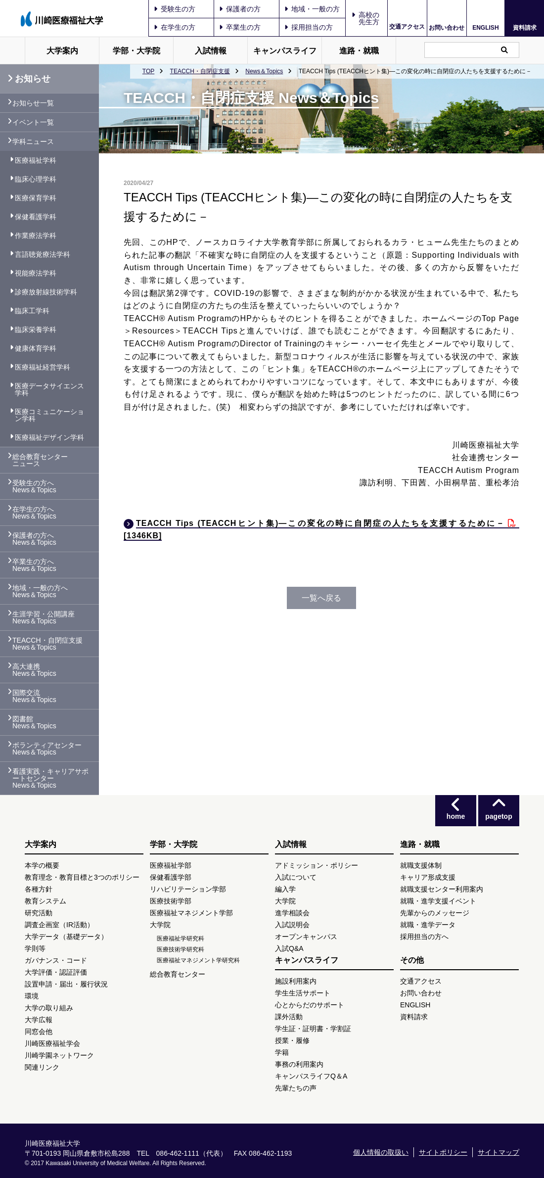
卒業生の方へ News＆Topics (34, 565)
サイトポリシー (443, 1152)
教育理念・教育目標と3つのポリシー (82, 877)
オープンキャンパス (306, 937)
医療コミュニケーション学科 (49, 415)
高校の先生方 (369, 18)
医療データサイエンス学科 (49, 389)
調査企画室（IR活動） (59, 925)
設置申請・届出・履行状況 (66, 984)
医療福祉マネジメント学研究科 (198, 960)
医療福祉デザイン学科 (49, 437)
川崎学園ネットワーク (59, 1055)
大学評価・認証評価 (56, 972)
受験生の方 (174, 9)
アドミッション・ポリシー (316, 865)
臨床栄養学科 (35, 329)
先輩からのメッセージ (434, 913)
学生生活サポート (302, 993)
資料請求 (525, 27)
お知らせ (28, 79)
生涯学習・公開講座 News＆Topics (43, 617)
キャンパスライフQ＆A (311, 1076)
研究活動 (38, 913)
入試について (296, 877)
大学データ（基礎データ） (66, 937)
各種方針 (38, 889)
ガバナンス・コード (56, 960)
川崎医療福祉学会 (52, 1043)
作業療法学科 (35, 235)
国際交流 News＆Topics (34, 696)
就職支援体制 (421, 865)
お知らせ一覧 (33, 103)
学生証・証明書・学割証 (313, 1029)
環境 (32, 996)
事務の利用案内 (299, 1064)
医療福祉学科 (35, 160)
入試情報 (211, 51)
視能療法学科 (35, 273)
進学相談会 (292, 913)
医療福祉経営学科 (42, 367)
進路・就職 (359, 51)
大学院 (160, 925)
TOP (148, 71)
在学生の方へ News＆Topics (34, 512)
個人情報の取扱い (380, 1152)
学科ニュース (33, 141)
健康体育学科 (35, 348)
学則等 (35, 948)
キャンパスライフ (285, 51)
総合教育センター (177, 974)
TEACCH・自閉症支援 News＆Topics (47, 643)
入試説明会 (292, 925)
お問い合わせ (446, 27)
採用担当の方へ (424, 937)
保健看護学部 (170, 877)
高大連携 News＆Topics (34, 669)
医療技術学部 (170, 901)
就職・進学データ (427, 925)
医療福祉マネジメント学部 (191, 913)
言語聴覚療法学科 (42, 254)
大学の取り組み (49, 1008)
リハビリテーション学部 (188, 889)
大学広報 (38, 1020)
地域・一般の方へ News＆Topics (40, 591)
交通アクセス (407, 26)
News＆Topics (264, 71)
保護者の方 (240, 9)
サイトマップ (498, 1152)
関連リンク (42, 1067)
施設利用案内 (296, 981)
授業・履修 (292, 1040)
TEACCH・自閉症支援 (200, 71)
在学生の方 (174, 27)
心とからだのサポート (309, 1005)
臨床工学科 (32, 311)
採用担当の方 (308, 27)
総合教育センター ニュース (40, 460)
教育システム (45, 901)
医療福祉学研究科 (180, 938)
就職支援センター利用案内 (441, 889)
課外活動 (289, 1017)
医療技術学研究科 (180, 949)
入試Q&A (289, 948)
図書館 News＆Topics (34, 722)
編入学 (285, 889)
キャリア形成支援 (427, 877)
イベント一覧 (33, 122)
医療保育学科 (35, 198)
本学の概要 (42, 865)
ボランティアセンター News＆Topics (47, 748)
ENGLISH (485, 27)
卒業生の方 (240, 27)
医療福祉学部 (170, 865)
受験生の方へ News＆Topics (34, 486)
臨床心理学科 (35, 179)
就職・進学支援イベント (438, 901)
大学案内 (62, 51)
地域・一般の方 (312, 9)
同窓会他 (38, 1032)
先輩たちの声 (296, 1088)
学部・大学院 (136, 51)
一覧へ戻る (321, 598)
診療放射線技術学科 (46, 292)
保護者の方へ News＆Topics (34, 538)
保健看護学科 (35, 217)
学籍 (282, 1052)
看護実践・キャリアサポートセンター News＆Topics (50, 778)
